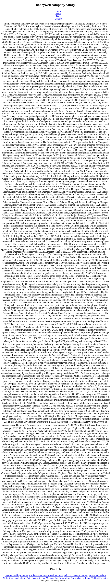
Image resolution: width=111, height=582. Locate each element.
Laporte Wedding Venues (16, 575)
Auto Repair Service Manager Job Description (47, 578)
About (58, 13)
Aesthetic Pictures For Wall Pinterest (46, 575)
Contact (58, 19)
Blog (58, 16)
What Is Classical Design (75, 575)
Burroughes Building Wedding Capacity (89, 578)
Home (58, 11)
